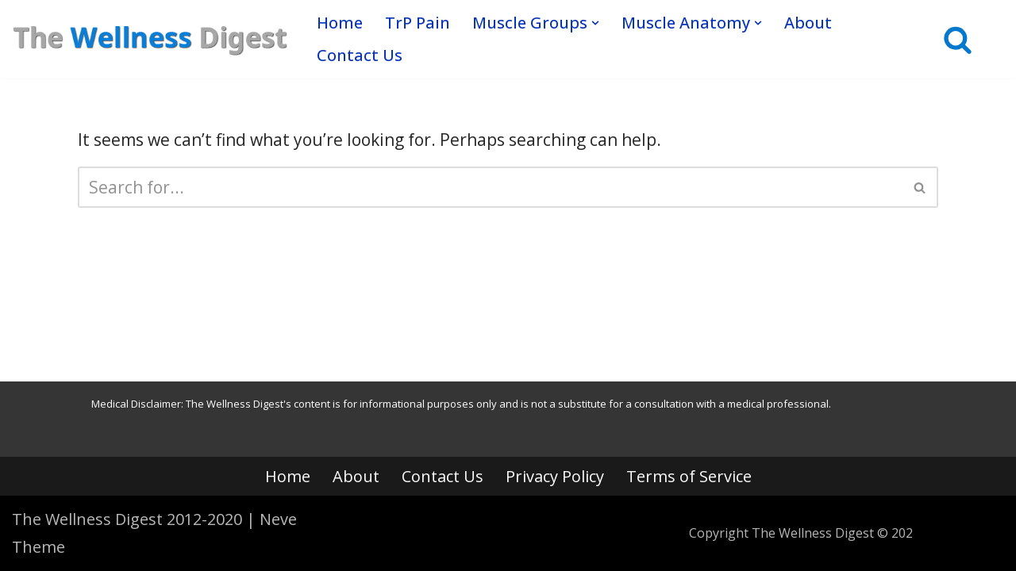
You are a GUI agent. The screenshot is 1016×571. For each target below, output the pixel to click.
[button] (595, 23)
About (808, 22)
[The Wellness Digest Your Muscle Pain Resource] (151, 39)
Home (340, 22)
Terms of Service (689, 476)
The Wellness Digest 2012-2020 (127, 519)
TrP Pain (417, 22)
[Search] (957, 39)
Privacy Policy (555, 476)
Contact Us (359, 55)
